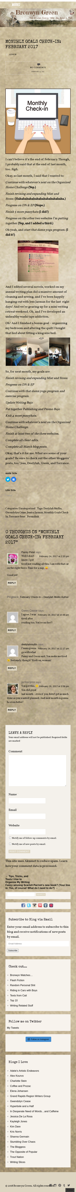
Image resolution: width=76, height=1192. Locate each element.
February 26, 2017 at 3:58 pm (54, 686)
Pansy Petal (28, 552)
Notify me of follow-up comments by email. (34, 838)
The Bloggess (17, 1146)
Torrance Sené (17, 516)
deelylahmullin (29, 644)
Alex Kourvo (17, 1075)
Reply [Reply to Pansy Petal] (12, 583)
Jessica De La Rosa (21, 1116)
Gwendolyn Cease (15, 512)
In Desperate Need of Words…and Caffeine (34, 1111)
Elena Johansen (19, 1091)
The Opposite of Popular (23, 1151)
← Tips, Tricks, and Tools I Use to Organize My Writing (17, 879)
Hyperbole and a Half (22, 1106)
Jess (23, 463)
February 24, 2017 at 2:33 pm (54, 556)
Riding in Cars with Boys (23, 990)
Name (14, 794)
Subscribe (12, 950)
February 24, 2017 (38, 72)
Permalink (33, 516)
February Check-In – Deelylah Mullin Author (44, 597)
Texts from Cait (18, 995)
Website (14, 825)
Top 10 (14, 1000)
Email (14, 810)
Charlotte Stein (18, 1080)
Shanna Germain (19, 1136)
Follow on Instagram (38, 1039)
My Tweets (13, 1027)
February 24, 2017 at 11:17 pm (53, 648)
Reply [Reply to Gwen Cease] (12, 630)
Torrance (62, 463)
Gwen (45, 463)
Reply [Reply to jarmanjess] (12, 710)
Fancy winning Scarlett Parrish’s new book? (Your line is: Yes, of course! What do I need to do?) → (37, 886)
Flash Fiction (17, 980)
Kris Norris (16, 1131)
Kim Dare (15, 1126)
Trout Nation (17, 1157)
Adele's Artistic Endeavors (24, 1070)
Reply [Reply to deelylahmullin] (12, 668)
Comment (15, 751)
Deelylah (33, 463)
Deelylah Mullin (52, 508)
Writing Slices (17, 1162)
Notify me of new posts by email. (29, 844)
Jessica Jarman (35, 512)
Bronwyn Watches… (21, 975)
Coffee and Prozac (20, 1086)
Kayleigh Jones (18, 1121)
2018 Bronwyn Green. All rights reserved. (31, 1186)
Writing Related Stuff (21, 1005)
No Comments (38, 67)
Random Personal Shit (22, 985)
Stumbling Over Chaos (22, 1141)
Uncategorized (27, 508)
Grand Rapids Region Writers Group (30, 1096)
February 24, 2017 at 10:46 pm (53, 615)
